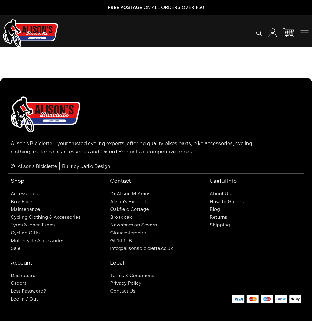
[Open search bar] (259, 33)
